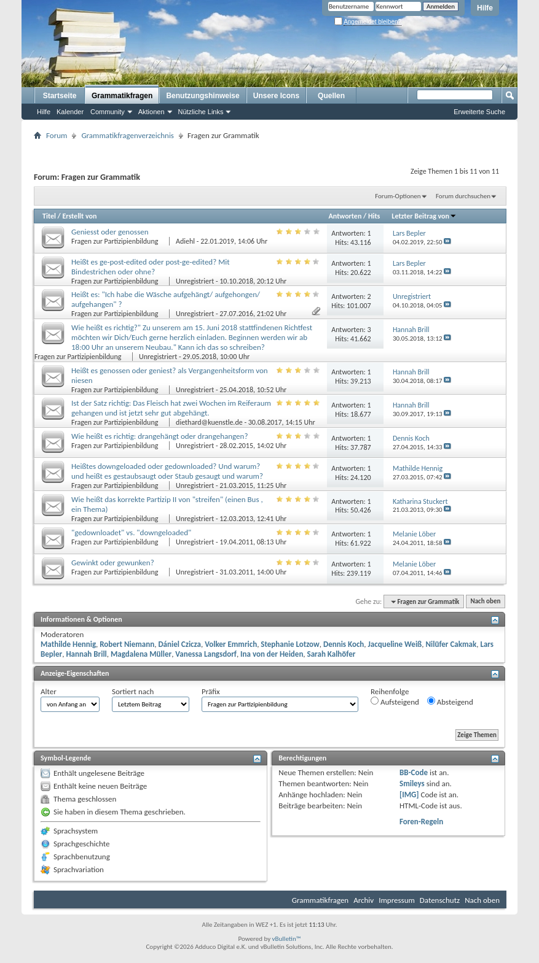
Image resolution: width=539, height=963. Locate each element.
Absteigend (450, 701)
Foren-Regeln (421, 821)
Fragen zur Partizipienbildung (115, 241)
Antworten (345, 216)
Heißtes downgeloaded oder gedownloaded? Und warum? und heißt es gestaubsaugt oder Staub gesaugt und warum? (167, 471)
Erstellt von (79, 216)
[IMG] (409, 794)
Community (107, 111)
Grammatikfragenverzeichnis (127, 135)
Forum (56, 135)
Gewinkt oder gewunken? (112, 562)
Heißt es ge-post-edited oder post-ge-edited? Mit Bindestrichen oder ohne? (150, 266)
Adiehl (185, 241)
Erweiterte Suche (479, 111)
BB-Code (413, 772)
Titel (49, 216)
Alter (49, 691)
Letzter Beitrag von (424, 216)
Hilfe (485, 8)
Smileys (412, 783)
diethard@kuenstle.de (209, 422)
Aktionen (151, 111)
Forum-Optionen (397, 196)
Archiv (363, 900)
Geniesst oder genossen (110, 231)
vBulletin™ (286, 939)
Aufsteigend (395, 701)
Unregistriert (195, 281)
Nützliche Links (201, 111)
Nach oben (485, 602)
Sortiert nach (133, 691)
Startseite (60, 95)
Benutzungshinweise (202, 95)
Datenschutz (440, 900)
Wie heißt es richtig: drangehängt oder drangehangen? (159, 436)
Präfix (211, 691)
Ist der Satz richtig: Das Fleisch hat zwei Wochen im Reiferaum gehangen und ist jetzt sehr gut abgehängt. (171, 407)
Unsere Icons (276, 95)
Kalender (70, 111)
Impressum (397, 900)
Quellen (331, 95)
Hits (374, 216)
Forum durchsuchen (463, 196)
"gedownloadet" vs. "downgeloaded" (131, 532)
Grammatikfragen (122, 95)
